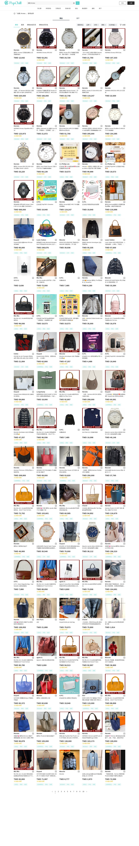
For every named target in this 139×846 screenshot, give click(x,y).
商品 (61, 18)
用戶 (77, 18)
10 (83, 791)
